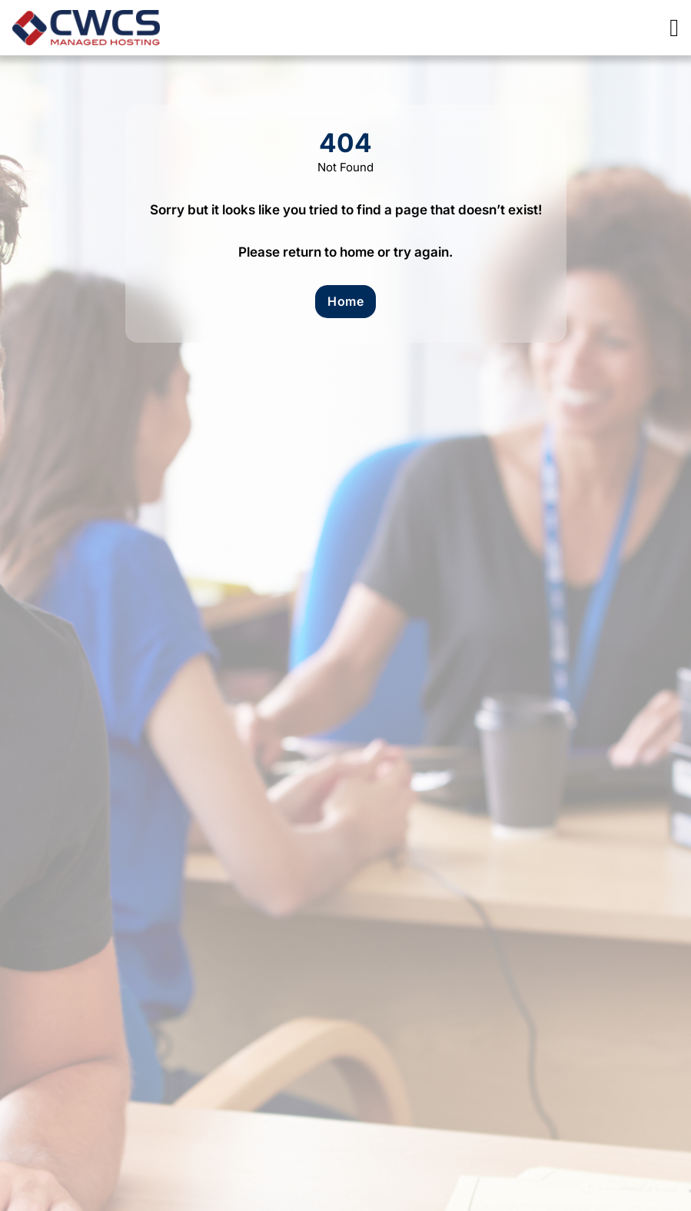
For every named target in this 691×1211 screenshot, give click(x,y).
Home (345, 301)
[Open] (674, 27)
